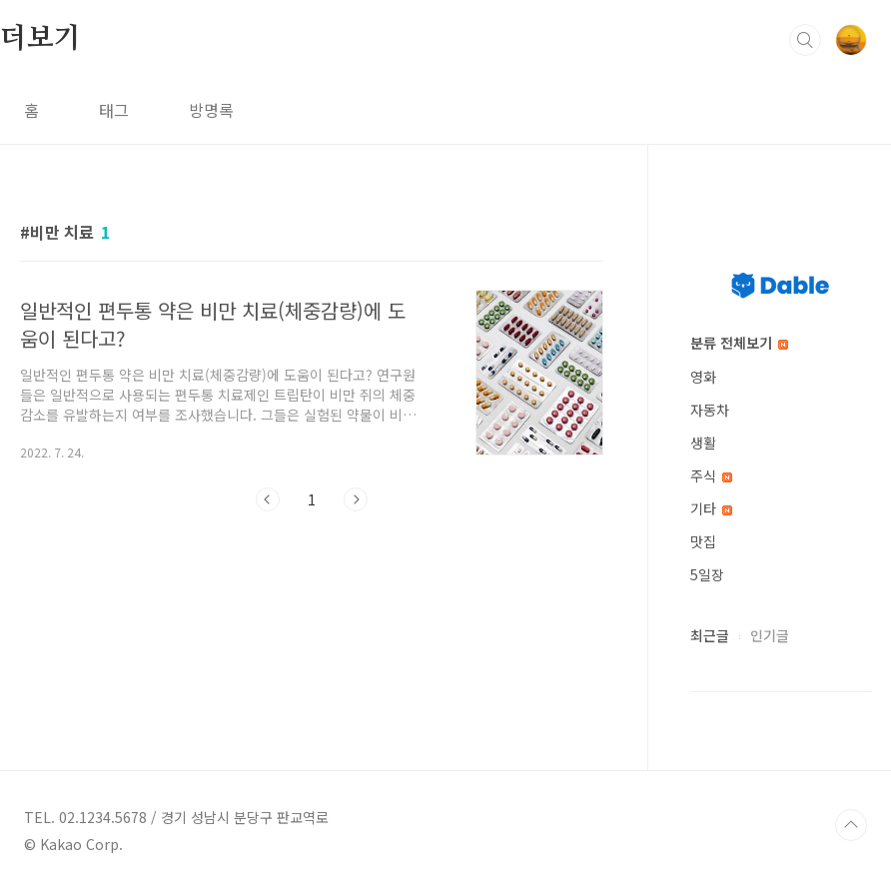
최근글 (709, 635)
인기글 (769, 635)
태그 (114, 110)
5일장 (707, 574)
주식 (711, 475)
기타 (711, 508)
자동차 (709, 410)
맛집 (703, 541)
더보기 (40, 39)
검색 (805, 40)
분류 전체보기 (739, 343)
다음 (356, 499)
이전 (268, 499)
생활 (703, 442)
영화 (703, 377)
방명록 (211, 110)
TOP (851, 825)
